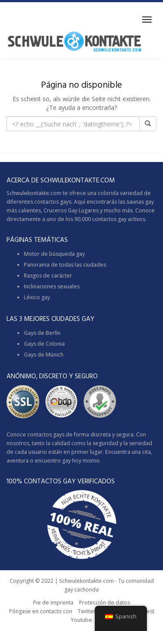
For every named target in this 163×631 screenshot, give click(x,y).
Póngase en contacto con (40, 611)
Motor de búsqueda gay (54, 254)
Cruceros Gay (60, 210)
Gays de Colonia (44, 343)
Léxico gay (37, 297)
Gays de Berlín (42, 333)
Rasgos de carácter (48, 275)
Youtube (81, 620)
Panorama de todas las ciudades (65, 264)
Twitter (87, 611)
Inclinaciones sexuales (52, 286)
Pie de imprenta (53, 602)
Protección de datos (104, 602)
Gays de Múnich (43, 354)
